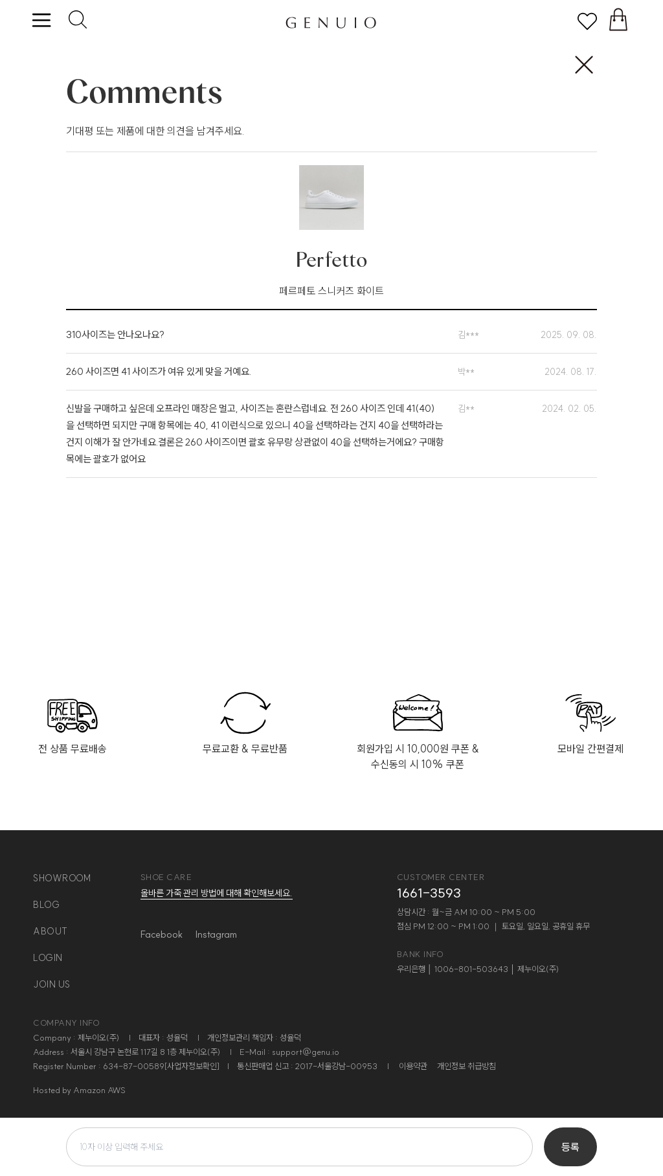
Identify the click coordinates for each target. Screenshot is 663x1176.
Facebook (161, 934)
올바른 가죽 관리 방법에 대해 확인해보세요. (216, 893)
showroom (62, 878)
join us (52, 984)
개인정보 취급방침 (466, 1066)
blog (46, 904)
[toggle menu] (41, 21)
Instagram (216, 934)
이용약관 (413, 1066)
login (48, 958)
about (50, 931)
